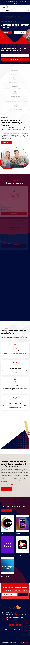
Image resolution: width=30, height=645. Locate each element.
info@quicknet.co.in (22, 612)
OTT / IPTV (15, 386)
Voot (2, 555)
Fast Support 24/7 (15, 403)
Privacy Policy (17, 629)
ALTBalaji (18, 555)
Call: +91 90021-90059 (9, 1)
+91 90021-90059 (9, 612)
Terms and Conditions (8, 629)
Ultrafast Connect (15, 368)
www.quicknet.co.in (22, 614)
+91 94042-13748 (9, 614)
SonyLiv (18, 533)
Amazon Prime (5, 576)
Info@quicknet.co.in (21, 1)
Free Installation (15, 351)
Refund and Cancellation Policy (10, 631)
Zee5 (2, 533)
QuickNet (26, 642)
